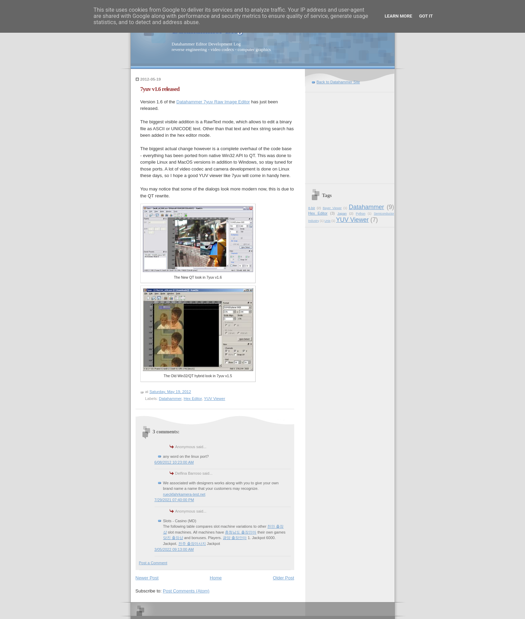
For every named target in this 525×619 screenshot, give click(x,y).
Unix (328, 221)
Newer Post (147, 577)
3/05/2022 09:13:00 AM (174, 549)
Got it (426, 16)
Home (216, 577)
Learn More (398, 16)
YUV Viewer (214, 398)
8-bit (311, 208)
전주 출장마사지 (192, 543)
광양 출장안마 (235, 538)
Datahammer (170, 398)
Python (361, 213)
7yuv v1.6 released (160, 89)
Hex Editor (193, 398)
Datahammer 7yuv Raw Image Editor (213, 101)
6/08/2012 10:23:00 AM (174, 462)
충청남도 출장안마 (240, 532)
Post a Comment (153, 563)
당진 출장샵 (173, 538)
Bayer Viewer (332, 208)
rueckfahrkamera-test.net (184, 494)
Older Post (283, 577)
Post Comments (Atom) (186, 591)
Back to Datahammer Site (338, 82)
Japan (342, 213)
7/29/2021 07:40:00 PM (174, 500)
